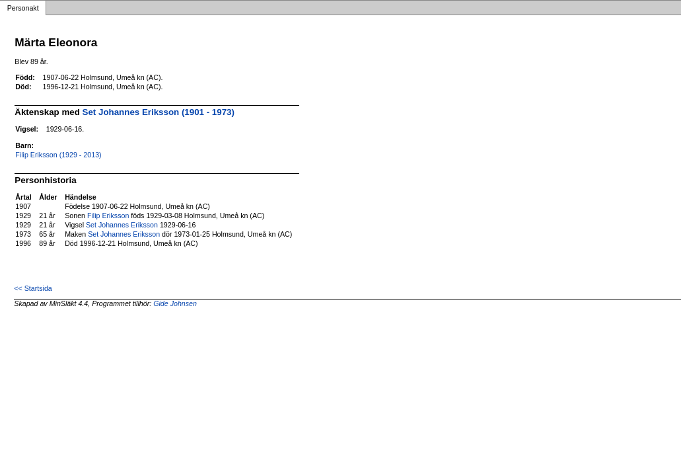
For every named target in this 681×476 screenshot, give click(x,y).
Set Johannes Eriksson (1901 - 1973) (158, 112)
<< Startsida (33, 288)
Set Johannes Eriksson (122, 225)
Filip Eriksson (108, 215)
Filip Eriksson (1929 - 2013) (58, 155)
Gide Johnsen (175, 303)
